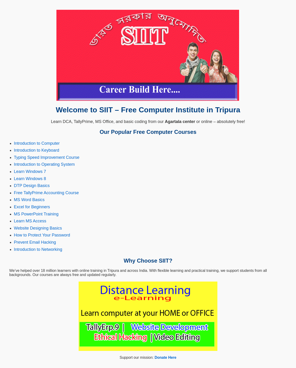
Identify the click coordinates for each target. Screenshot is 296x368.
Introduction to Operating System (44, 164)
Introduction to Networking (38, 249)
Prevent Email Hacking (35, 242)
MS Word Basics (29, 199)
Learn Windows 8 (30, 178)
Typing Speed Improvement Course (46, 157)
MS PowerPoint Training (36, 214)
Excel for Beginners (32, 207)
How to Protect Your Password (42, 235)
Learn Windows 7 (30, 171)
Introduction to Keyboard (36, 150)
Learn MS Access (30, 221)
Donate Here (165, 357)
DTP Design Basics (32, 185)
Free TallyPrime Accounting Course (46, 192)
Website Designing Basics (38, 228)
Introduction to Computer (37, 143)
